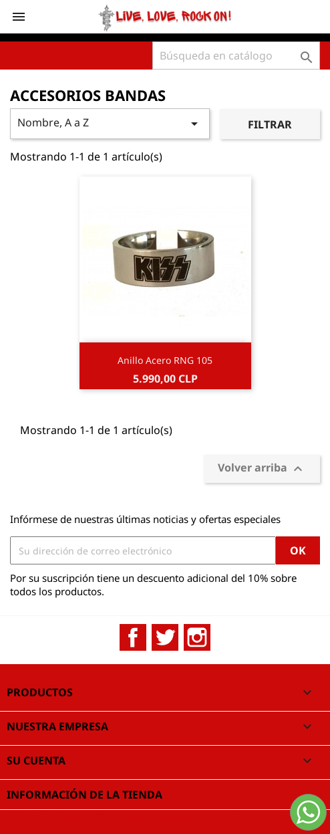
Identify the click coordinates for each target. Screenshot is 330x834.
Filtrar (270, 124)
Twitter (165, 637)
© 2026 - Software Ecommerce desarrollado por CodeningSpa (152, 816)
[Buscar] (236, 55)
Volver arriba (262, 469)
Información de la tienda (84, 794)
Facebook (133, 637)
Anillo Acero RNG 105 (165, 360)
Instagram (197, 637)
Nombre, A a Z (109, 123)
